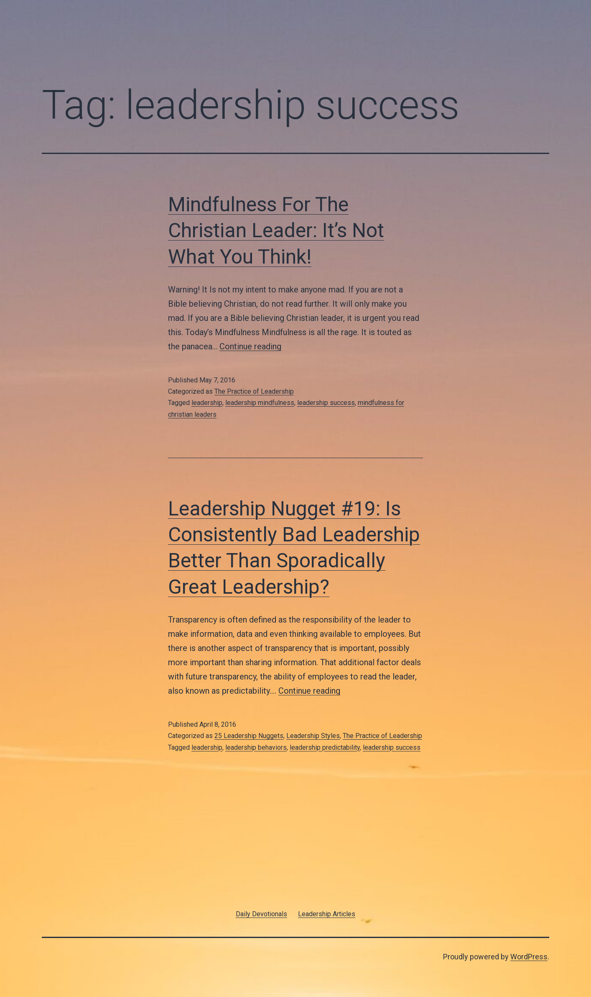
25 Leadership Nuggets (248, 736)
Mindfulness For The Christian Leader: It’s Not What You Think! (276, 230)
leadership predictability (325, 747)
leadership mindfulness (259, 403)
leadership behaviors (256, 747)
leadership (206, 403)
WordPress (529, 956)
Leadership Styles (313, 736)
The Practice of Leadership (254, 391)
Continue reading (250, 346)
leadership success (326, 403)
